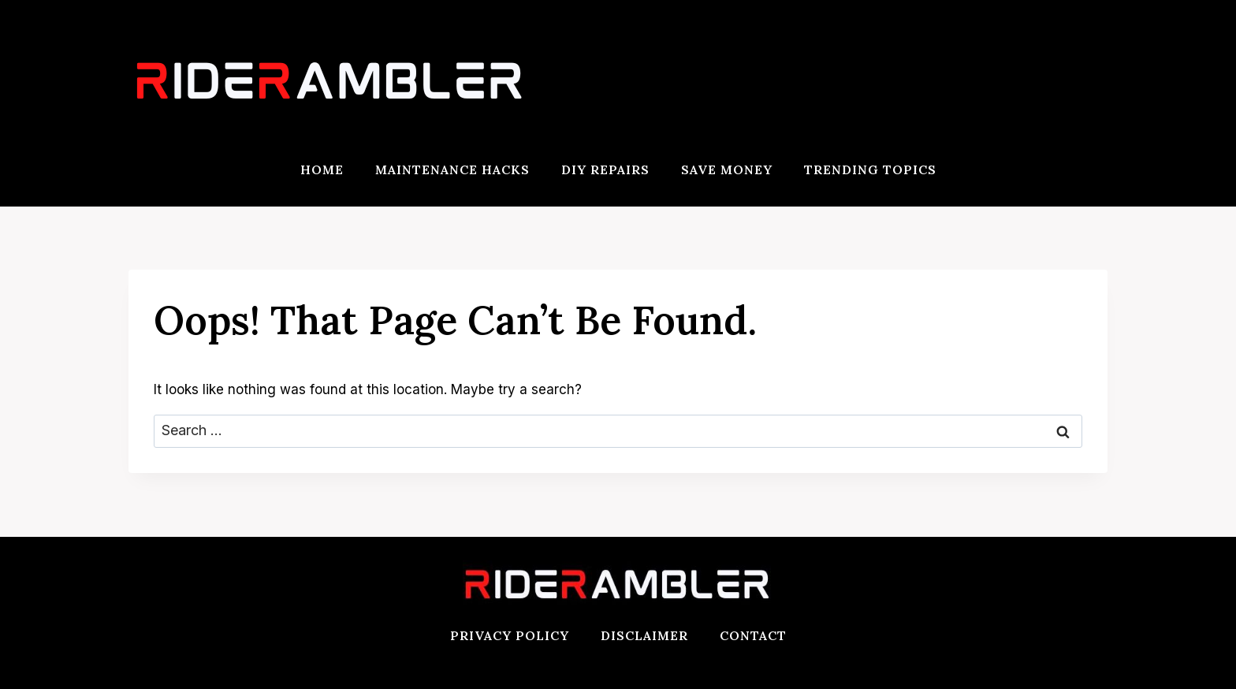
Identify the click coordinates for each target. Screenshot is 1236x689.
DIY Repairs (605, 169)
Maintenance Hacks (452, 169)
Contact (753, 635)
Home (322, 169)
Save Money (726, 169)
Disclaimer (644, 635)
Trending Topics (870, 169)
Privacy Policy (509, 635)
